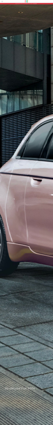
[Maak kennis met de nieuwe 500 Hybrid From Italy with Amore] (26, 214)
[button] (26, 3)
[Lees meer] (35, 3)
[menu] (2, 1)
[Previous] (5, 423)
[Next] (9, 423)
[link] (11, 396)
